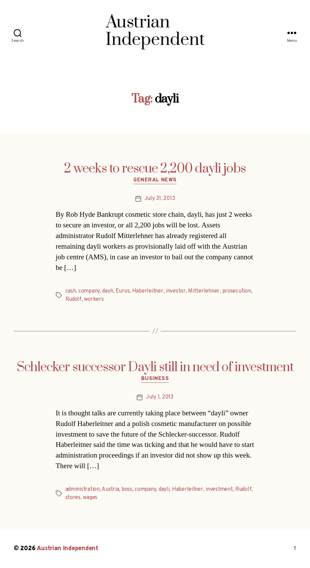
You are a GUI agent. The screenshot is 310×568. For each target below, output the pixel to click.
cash (70, 291)
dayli (107, 291)
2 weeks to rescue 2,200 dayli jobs (155, 169)
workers (93, 299)
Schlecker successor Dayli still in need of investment (155, 367)
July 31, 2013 (160, 198)
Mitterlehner (204, 291)
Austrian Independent (67, 549)
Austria (110, 489)
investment (219, 489)
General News (155, 180)
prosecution (236, 291)
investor (176, 291)
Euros (123, 291)
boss (127, 489)
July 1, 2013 (159, 397)
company (89, 291)
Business (155, 379)
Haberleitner (147, 291)
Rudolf (73, 299)
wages (90, 497)
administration (82, 489)
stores (72, 497)
